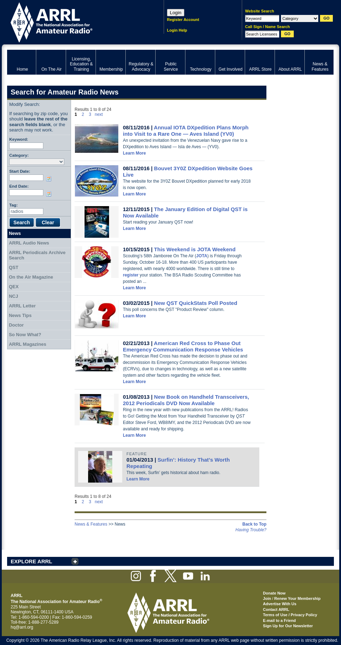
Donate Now (274, 593)
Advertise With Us (279, 604)
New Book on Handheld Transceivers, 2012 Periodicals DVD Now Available (186, 400)
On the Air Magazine (31, 277)
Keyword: (18, 139)
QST (13, 267)
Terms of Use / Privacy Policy (290, 615)
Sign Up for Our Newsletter (288, 626)
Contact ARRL (276, 609)
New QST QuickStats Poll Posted (195, 303)
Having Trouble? (251, 529)
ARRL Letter (22, 305)
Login (176, 12)
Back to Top (254, 524)
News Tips (20, 315)
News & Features (91, 524)
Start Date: (19, 171)
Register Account (183, 19)
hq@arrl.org (22, 627)
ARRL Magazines (27, 344)
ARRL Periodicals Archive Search (37, 255)
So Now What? (25, 334)
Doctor (16, 325)
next (99, 114)
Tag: (13, 205)
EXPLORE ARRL (31, 561)
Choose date (50, 178)
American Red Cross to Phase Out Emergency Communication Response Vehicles (183, 346)
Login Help (177, 30)
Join (267, 598)
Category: (19, 155)
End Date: (19, 186)
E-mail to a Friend (279, 620)
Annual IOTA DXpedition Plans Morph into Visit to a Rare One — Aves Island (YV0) (186, 130)
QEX (13, 286)
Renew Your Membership (297, 598)
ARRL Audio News (29, 243)
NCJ (13, 296)
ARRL (76, 21)
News (15, 233)
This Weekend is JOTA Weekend (195, 249)
